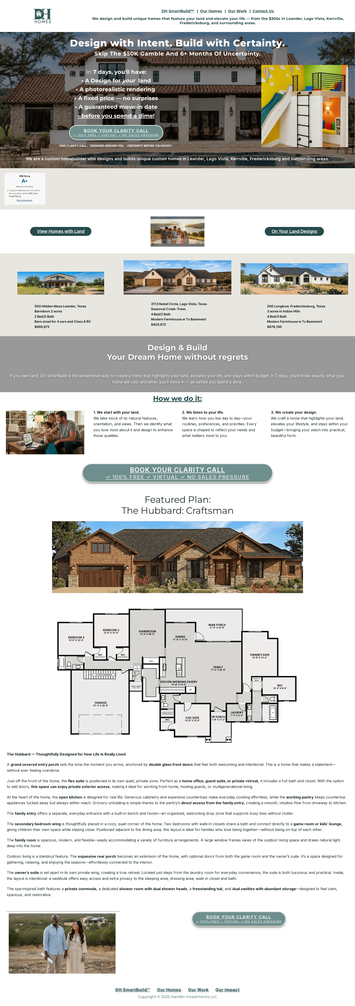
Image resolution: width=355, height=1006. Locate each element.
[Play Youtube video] (177, 231)
